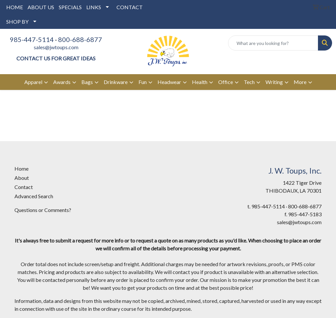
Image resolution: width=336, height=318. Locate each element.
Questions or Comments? (42, 210)
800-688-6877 (80, 39)
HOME (14, 7)
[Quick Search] (273, 43)
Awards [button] (62, 82)
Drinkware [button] (116, 82)
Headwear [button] (169, 82)
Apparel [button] (33, 82)
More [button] (300, 82)
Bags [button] (87, 82)
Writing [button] (274, 82)
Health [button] (199, 82)
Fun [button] (142, 82)
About (21, 178)
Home (21, 168)
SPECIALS (70, 7)
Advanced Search (33, 196)
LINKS (93, 7)
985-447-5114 (32, 39)
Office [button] (225, 82)
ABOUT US (41, 7)
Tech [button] (249, 82)
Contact (23, 187)
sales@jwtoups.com (56, 47)
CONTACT (129, 7)
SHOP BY (17, 21)
